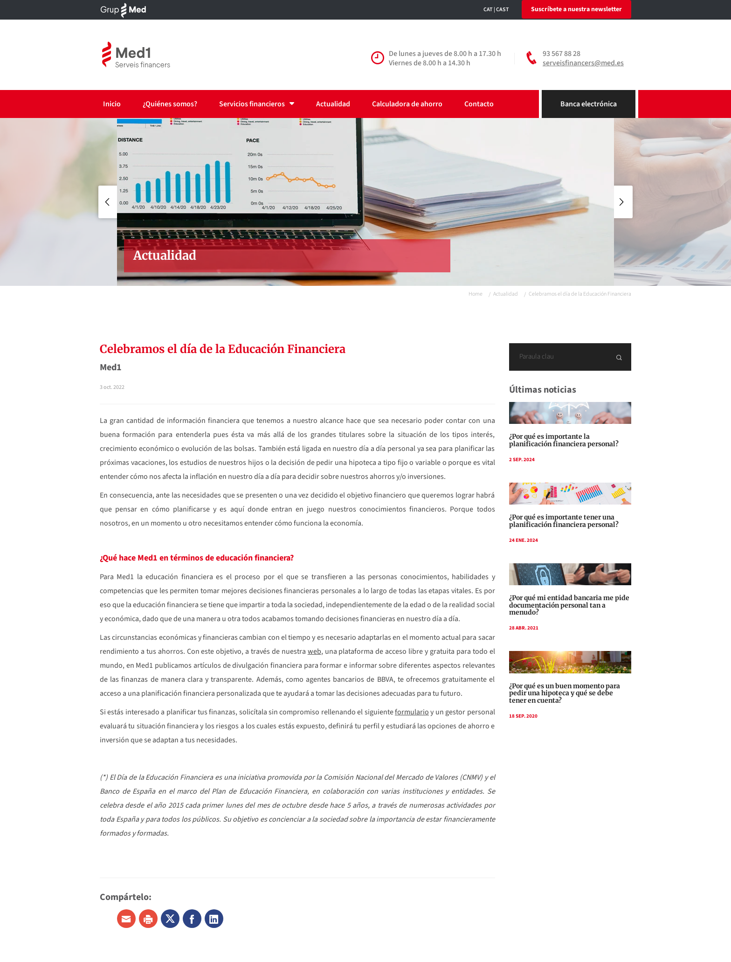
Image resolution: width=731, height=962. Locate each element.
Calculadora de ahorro (407, 104)
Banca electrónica (588, 104)
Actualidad (333, 104)
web (314, 651)
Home (476, 294)
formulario (412, 712)
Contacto (479, 104)
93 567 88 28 (561, 53)
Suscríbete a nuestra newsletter (576, 9)
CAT (488, 10)
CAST (502, 10)
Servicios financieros (256, 104)
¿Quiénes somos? (170, 104)
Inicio (112, 104)
